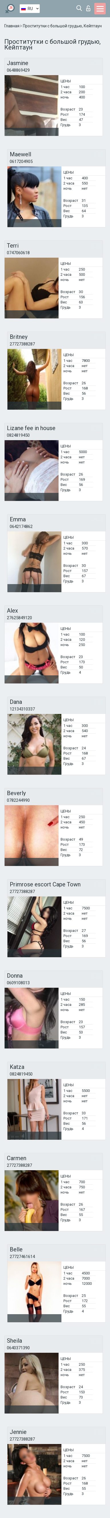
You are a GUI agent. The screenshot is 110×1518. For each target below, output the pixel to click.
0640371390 (18, 1347)
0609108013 (18, 982)
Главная (12, 26)
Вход (88, 8)
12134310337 (22, 709)
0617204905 (21, 161)
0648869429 (18, 70)
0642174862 (21, 526)
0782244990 (18, 800)
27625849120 (19, 617)
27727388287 (22, 344)
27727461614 (22, 1256)
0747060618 (18, 252)
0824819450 (18, 435)
